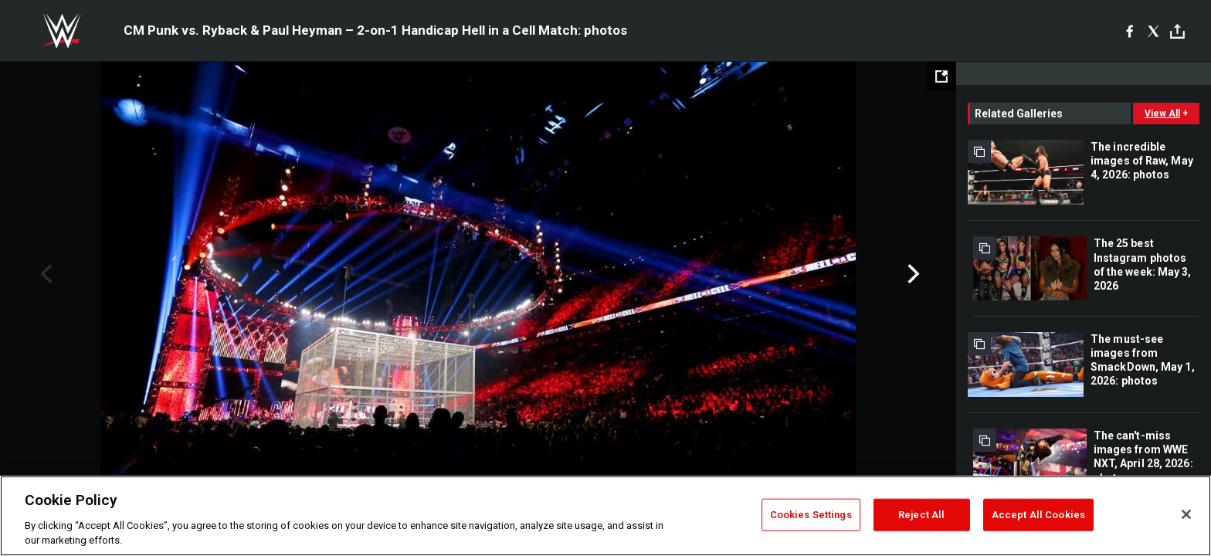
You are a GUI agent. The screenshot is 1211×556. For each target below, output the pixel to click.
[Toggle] (1177, 31)
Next (911, 274)
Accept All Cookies (1038, 514)
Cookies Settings (811, 514)
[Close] (1186, 514)
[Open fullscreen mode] (941, 76)
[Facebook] (1129, 31)
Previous (44, 274)
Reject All (921, 514)
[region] (605, 516)
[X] (1153, 31)
